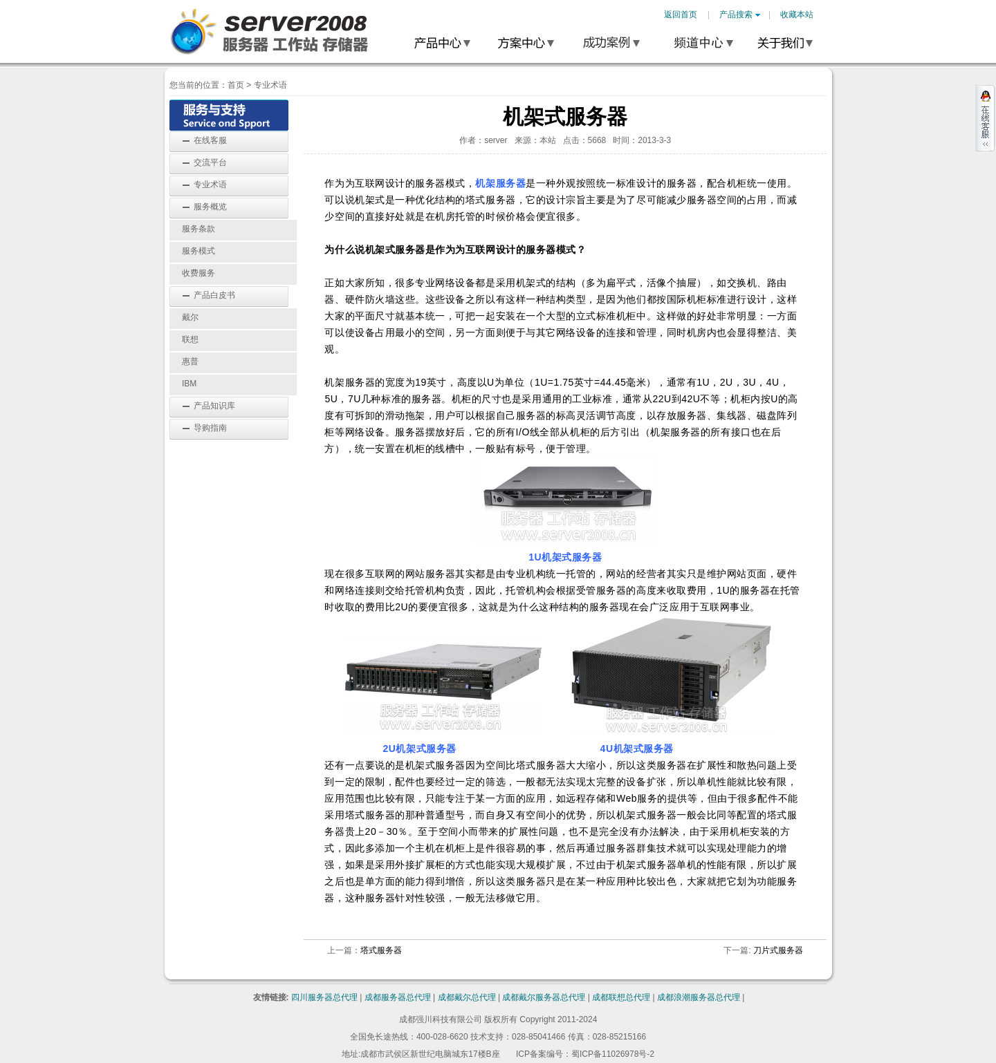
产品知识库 (214, 406)
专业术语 (270, 85)
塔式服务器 (381, 950)
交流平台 (210, 162)
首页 (236, 85)
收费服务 (198, 273)
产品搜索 (739, 14)
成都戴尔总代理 (467, 997)
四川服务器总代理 (324, 997)
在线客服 (210, 140)
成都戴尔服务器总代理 (543, 997)
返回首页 (680, 14)
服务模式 (198, 251)
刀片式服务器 (778, 950)
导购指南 (210, 428)
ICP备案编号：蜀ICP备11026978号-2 (585, 1054)
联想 (190, 339)
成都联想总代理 (621, 997)
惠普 (190, 361)
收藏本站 (796, 14)
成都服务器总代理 (398, 997)
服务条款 (198, 229)
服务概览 (210, 206)
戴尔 (190, 317)
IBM (189, 383)
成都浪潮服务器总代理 (698, 997)
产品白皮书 (214, 295)
